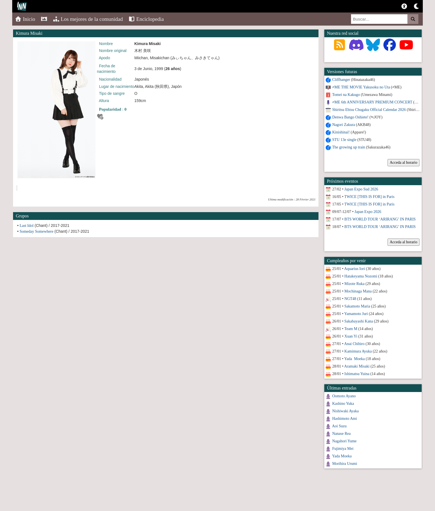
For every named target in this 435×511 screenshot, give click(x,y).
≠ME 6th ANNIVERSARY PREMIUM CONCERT (372, 102)
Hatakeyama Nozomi (360, 276)
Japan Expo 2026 (368, 212)
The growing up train (348, 147)
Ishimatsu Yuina (356, 374)
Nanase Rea (341, 433)
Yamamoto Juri (356, 314)
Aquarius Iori (354, 269)
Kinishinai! (341, 132)
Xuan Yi (350, 336)
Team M (350, 329)
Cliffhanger (341, 80)
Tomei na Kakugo (346, 95)
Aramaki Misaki (357, 366)
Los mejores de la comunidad (88, 19)
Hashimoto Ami (344, 418)
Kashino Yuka (343, 403)
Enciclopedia (146, 19)
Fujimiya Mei (343, 448)
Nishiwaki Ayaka (345, 411)
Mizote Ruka (354, 284)
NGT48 (350, 299)
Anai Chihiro (354, 344)
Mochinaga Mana (357, 291)
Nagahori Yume (344, 441)
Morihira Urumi (344, 464)
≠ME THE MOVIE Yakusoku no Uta (361, 87)
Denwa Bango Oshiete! (350, 117)
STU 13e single (344, 140)
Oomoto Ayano (344, 396)
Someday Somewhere (37, 231)
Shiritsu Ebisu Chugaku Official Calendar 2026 (369, 110)
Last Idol (27, 226)
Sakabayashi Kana (358, 321)
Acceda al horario (404, 162)
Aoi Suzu (339, 426)
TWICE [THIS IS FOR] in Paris (369, 197)
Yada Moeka (354, 359)
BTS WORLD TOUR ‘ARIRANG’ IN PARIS (380, 219)
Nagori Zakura (343, 125)
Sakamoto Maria (357, 306)
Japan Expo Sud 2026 (361, 189)
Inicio (25, 19)
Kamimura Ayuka (358, 351)
